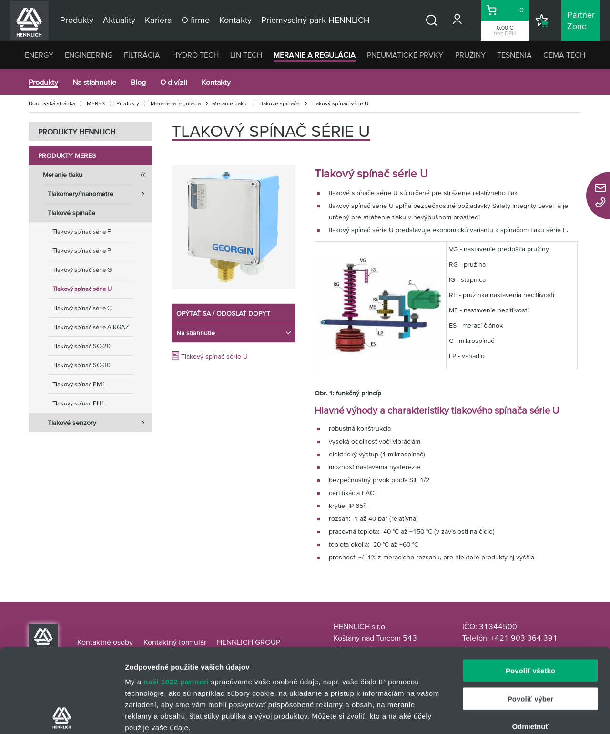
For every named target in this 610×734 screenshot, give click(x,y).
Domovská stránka (52, 103)
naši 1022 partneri (176, 598)
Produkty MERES (67, 155)
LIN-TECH (246, 55)
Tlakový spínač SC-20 (81, 346)
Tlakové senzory (100, 422)
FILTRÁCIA (142, 55)
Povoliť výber (530, 614)
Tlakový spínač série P (81, 250)
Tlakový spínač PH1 (78, 403)
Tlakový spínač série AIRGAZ (90, 327)
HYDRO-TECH (195, 55)
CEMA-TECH (564, 55)
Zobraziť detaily (498, 715)
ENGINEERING (88, 55)
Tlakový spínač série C (82, 307)
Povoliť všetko (530, 587)
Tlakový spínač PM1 (79, 384)
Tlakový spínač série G (82, 269)
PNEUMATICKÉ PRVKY (405, 55)
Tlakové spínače (279, 103)
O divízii (173, 82)
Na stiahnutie (94, 82)
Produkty (43, 82)
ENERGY (39, 55)
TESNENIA (514, 55)
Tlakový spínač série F (81, 231)
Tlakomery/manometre (100, 193)
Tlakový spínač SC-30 (81, 365)
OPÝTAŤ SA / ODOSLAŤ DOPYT (223, 313)
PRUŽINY (470, 55)
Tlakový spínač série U (82, 288)
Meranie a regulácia (176, 103)
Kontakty (216, 82)
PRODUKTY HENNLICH (76, 131)
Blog (138, 82)
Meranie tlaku (229, 103)
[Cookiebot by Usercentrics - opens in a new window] (61, 715)
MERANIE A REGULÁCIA (315, 55)
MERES (96, 103)
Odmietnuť (530, 643)
